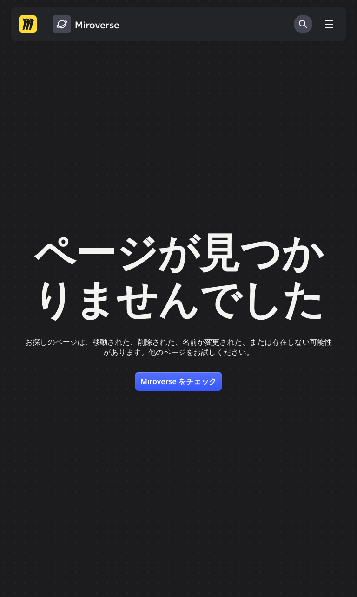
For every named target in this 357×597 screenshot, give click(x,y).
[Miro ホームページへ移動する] (28, 24)
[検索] (303, 24)
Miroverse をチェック (178, 381)
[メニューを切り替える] (329, 24)
